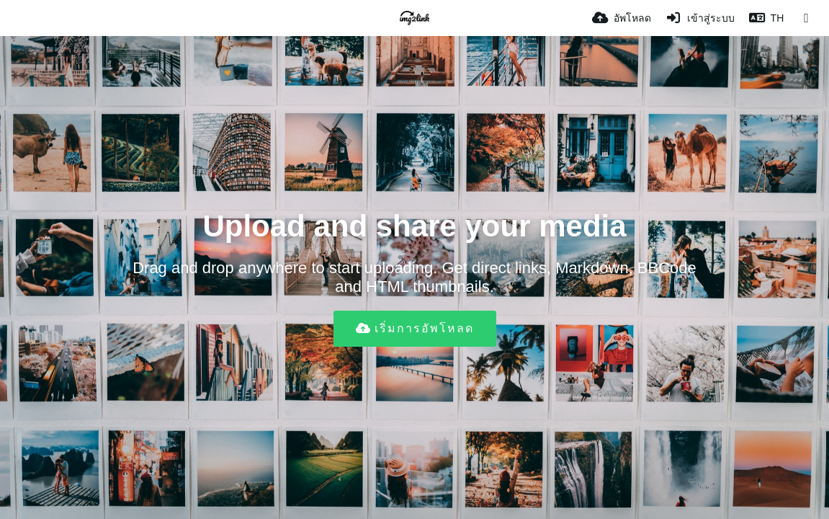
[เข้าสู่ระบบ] (700, 18)
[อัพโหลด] (621, 18)
